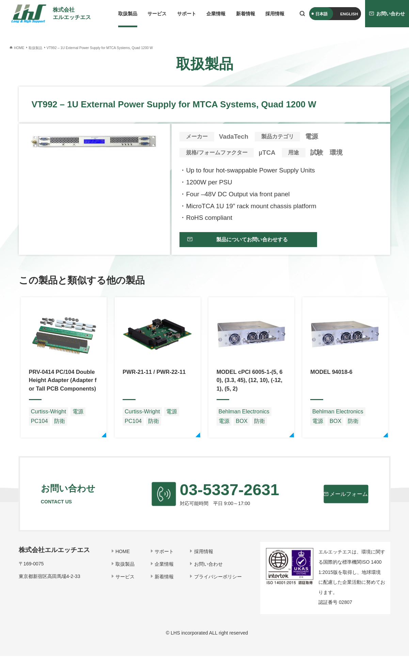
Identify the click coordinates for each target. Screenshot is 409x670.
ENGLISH (349, 14)
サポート (186, 13)
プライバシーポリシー (218, 590)
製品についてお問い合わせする (245, 242)
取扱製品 (127, 13)
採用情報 (274, 13)
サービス (157, 13)
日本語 (321, 14)
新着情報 (245, 13)
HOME (125, 565)
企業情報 (215, 13)
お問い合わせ (208, 577)
